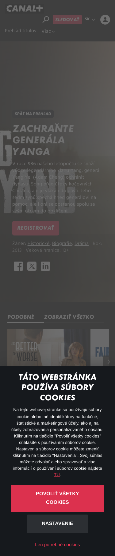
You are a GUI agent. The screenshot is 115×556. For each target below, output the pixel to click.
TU (57, 474)
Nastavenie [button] (57, 523)
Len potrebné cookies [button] (57, 544)
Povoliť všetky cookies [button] (57, 498)
